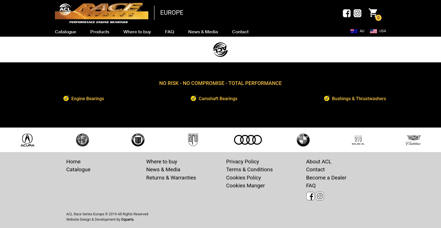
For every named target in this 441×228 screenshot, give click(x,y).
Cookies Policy (243, 177)
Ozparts (127, 219)
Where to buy (161, 161)
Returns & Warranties (171, 177)
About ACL (319, 161)
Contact (315, 169)
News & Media (163, 169)
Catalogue (78, 169)
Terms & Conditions (249, 169)
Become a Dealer (326, 177)
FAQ (311, 185)
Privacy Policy (242, 161)
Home (73, 161)
